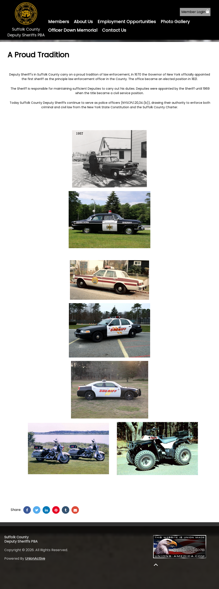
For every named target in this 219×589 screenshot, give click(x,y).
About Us (83, 22)
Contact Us (114, 30)
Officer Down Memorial (72, 30)
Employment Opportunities (127, 22)
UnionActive (35, 558)
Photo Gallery (175, 22)
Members (58, 22)
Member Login (195, 11)
